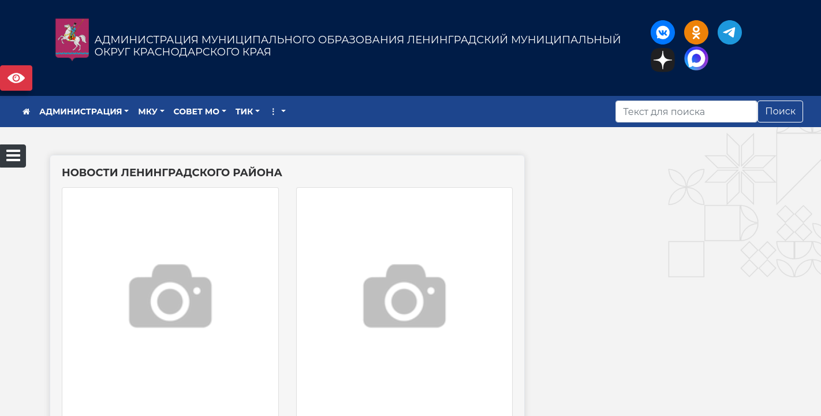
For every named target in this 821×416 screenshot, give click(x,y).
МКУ (148, 111)
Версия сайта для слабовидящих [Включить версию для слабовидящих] (16, 78)
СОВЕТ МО (197, 111)
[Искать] (686, 111)
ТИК (244, 111)
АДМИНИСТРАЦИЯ (80, 111)
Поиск (780, 111)
